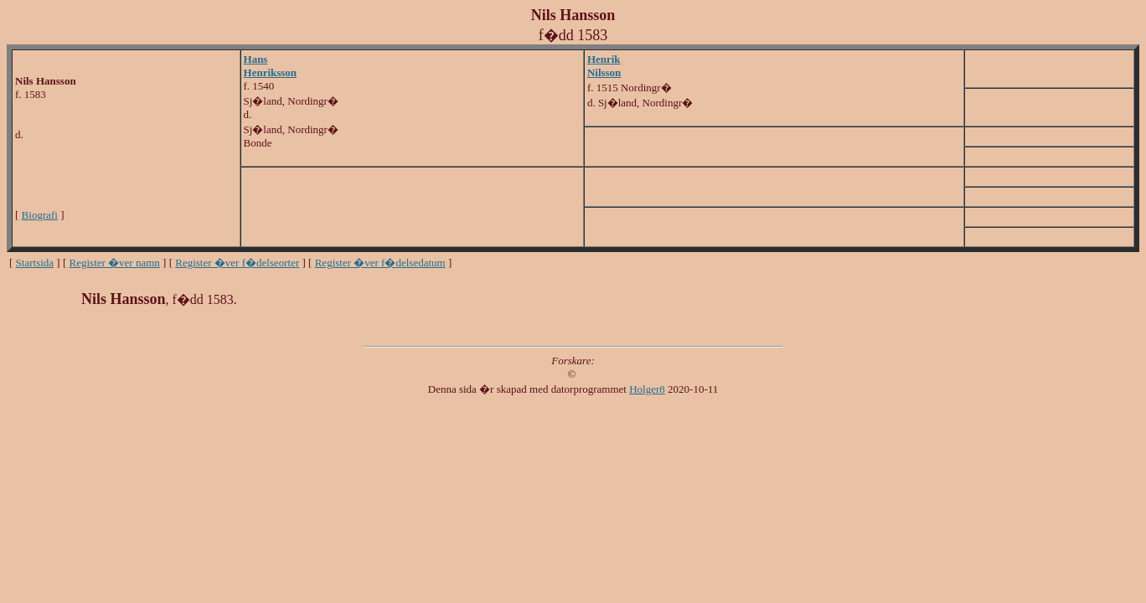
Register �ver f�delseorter (237, 262)
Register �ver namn (115, 262)
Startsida (35, 262)
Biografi (40, 215)
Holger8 (647, 389)
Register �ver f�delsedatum (380, 262)
